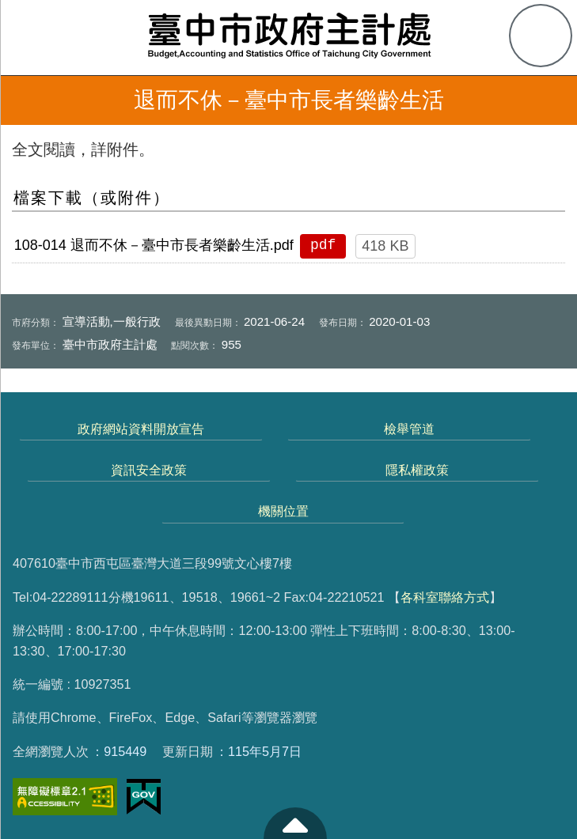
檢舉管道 (409, 428)
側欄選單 (36, 36)
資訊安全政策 (149, 470)
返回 (25, 100)
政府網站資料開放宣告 (141, 428)
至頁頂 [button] (295, 823)
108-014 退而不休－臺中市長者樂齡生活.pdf (154, 245)
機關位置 (283, 511)
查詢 (541, 36)
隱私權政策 (417, 470)
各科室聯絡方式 (444, 597)
